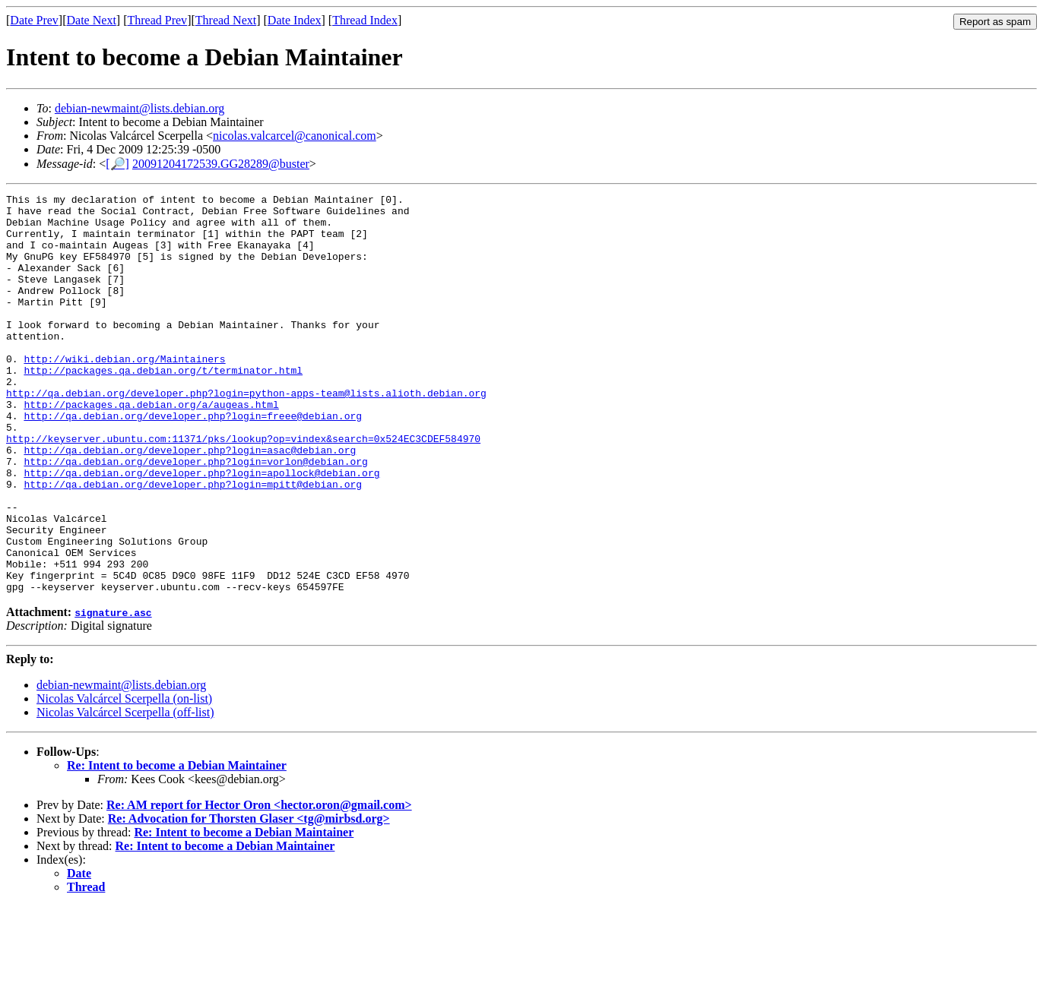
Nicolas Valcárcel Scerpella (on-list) (124, 778)
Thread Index (365, 20)
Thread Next (225, 20)
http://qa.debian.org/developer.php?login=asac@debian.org (190, 502)
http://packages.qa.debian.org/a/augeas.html (151, 447)
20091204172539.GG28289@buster (220, 163)
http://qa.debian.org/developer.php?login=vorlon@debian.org (195, 516)
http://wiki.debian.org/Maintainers (124, 393)
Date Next (91, 20)
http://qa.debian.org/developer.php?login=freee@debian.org (193, 461)
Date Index (295, 20)
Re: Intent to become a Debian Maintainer (177, 845)
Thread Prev (157, 20)
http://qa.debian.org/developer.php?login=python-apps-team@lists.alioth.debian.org (246, 434)
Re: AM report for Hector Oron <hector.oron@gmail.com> (259, 884)
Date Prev (34, 20)
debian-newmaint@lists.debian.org (139, 108)
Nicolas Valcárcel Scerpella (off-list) (125, 791)
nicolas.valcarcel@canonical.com (294, 135)
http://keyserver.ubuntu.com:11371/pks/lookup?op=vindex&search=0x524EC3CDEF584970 (243, 488)
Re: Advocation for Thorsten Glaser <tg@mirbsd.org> (249, 898)
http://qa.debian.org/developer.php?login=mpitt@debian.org (193, 543)
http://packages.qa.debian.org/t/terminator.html (163, 406)
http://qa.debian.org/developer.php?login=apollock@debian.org (201, 529)
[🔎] (117, 163)
